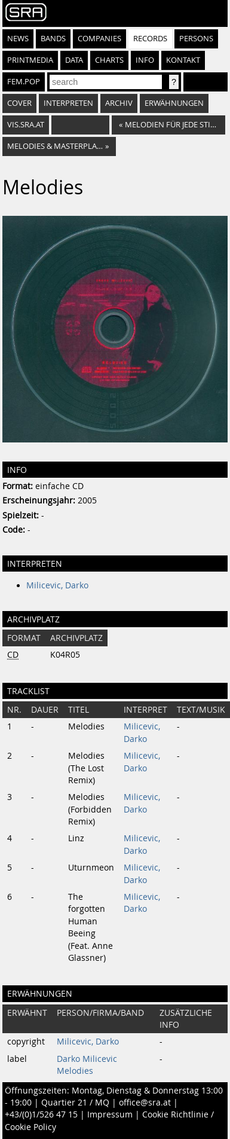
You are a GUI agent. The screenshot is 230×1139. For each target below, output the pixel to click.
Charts (109, 60)
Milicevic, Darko (57, 585)
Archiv (119, 103)
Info (145, 60)
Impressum (110, 1114)
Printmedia (30, 60)
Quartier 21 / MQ (75, 1102)
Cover (19, 103)
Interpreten (68, 103)
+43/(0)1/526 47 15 (41, 1114)
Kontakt (183, 60)
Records (150, 38)
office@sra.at (145, 1102)
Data (74, 60)
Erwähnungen (174, 103)
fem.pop (23, 82)
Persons (196, 38)
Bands (53, 38)
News (18, 38)
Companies (99, 38)
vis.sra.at (25, 125)
